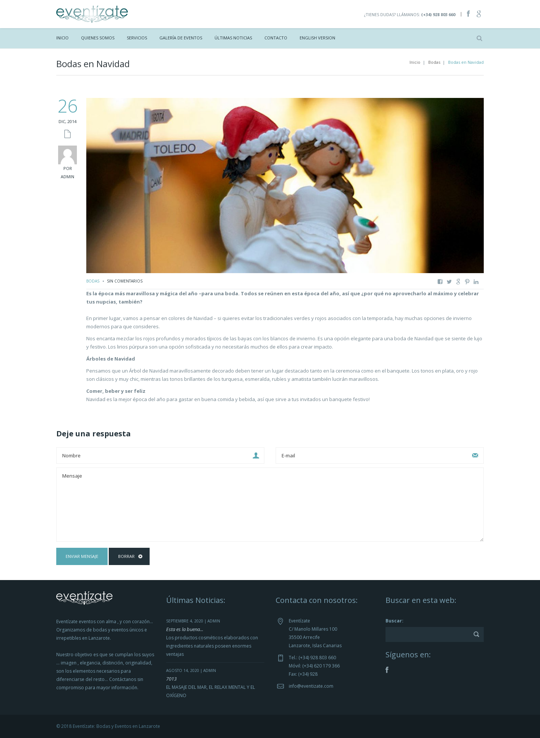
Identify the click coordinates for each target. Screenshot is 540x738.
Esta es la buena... (184, 629)
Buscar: (395, 621)
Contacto (275, 38)
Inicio (62, 38)
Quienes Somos (97, 38)
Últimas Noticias (233, 38)
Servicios (137, 38)
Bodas (434, 62)
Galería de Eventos (180, 38)
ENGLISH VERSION (317, 38)
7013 (171, 678)
